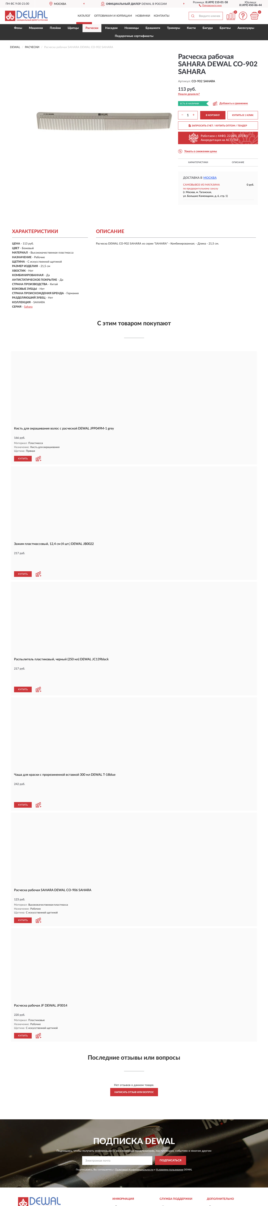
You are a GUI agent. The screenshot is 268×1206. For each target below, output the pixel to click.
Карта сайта (170, 1171)
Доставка (121, 1165)
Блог (212, 1165)
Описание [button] (238, 162)
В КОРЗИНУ (213, 115)
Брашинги (153, 28)
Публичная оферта (174, 1177)
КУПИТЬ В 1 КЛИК (242, 115)
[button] (210, 5)
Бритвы (225, 28)
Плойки (55, 28)
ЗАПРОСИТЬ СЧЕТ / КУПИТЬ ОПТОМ (218, 125)
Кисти (191, 28)
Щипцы (73, 28)
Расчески (92, 28)
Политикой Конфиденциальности (134, 1128)
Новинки (143, 15)
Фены (18, 28)
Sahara (28, 306)
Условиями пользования (169, 1128)
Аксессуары (245, 28)
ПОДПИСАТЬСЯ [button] (170, 1119)
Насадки (111, 28)
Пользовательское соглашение (182, 1183)
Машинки (36, 28)
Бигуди (208, 28)
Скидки (214, 1171)
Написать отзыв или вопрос (134, 1051)
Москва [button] (210, 177)
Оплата (119, 1171)
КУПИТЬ (23, 458)
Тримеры (173, 28)
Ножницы (131, 28)
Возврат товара (125, 1177)
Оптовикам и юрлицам (113, 15)
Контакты (161, 15)
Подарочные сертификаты (134, 36)
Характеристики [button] (198, 162)
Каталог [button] (84, 15)
